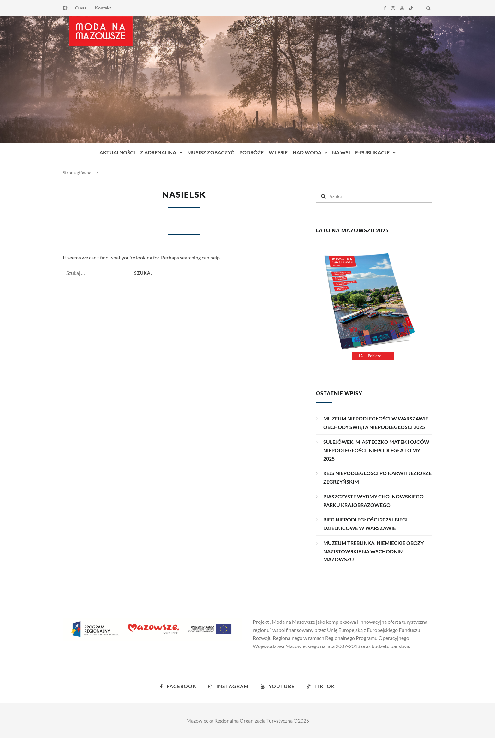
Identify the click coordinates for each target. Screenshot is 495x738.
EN (66, 8)
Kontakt (103, 7)
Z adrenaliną (158, 152)
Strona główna (77, 172)
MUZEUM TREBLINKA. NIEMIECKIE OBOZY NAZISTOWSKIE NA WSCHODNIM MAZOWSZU (373, 551)
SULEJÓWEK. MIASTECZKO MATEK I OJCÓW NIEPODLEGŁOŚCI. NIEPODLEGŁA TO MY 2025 (376, 450)
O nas (80, 7)
